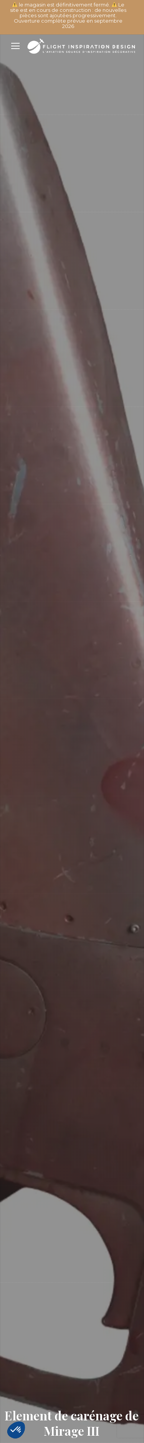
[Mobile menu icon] (15, 46)
